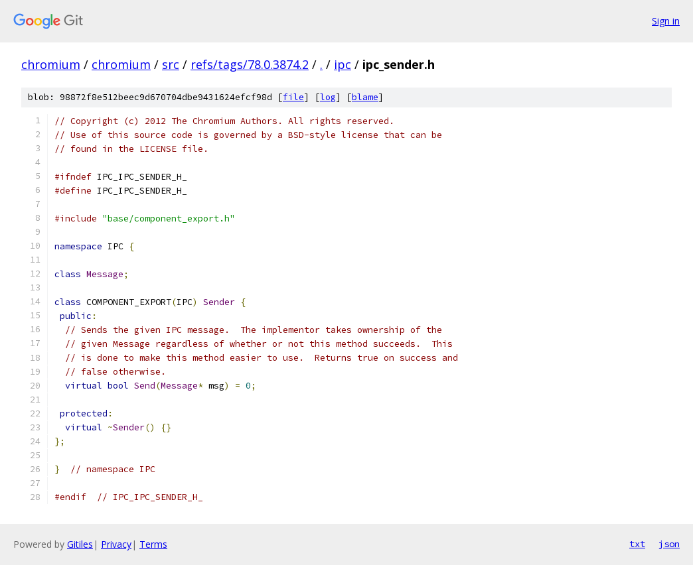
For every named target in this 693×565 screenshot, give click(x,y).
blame (365, 97)
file (293, 97)
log (328, 97)
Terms (153, 544)
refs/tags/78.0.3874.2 (250, 64)
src (170, 64)
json (669, 544)
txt (637, 544)
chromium (50, 64)
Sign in (666, 21)
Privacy (116, 544)
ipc (342, 64)
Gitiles (80, 544)
